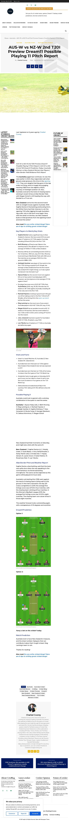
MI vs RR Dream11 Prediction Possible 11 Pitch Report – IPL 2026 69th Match (5, 162)
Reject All (23, 813)
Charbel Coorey (22, 60)
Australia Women (25, 689)
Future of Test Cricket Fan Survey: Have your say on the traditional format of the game (58, 150)
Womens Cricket (33, 697)
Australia (12, 38)
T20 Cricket (41, 695)
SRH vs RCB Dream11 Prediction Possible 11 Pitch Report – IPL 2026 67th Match (5, 181)
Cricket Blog (43, 689)
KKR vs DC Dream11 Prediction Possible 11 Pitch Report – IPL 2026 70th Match (5, 153)
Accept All (35, 813)
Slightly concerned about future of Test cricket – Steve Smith (58, 164)
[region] (23, 808)
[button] (66, 31)
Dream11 (44, 691)
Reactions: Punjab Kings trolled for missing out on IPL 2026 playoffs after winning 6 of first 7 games (5, 143)
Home (6, 38)
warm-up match (44, 298)
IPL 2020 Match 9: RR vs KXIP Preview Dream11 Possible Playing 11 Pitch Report (52, 764)
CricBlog (34, 689)
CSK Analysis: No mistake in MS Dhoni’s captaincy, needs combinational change (17, 764)
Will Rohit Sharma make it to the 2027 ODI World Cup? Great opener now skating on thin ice (5, 171)
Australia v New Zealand (45, 42)
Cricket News (24, 691)
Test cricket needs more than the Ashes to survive (57, 158)
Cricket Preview (35, 691)
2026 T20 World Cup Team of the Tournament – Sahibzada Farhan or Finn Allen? (43, 794)
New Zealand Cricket (38, 693)
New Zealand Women (28, 695)
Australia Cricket (30, 42)
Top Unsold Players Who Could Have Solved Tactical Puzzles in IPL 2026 (43, 788)
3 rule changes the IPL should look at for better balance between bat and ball (43, 783)
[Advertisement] (33, 150)
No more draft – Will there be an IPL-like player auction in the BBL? (5, 189)
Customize (12, 813)
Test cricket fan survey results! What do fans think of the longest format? (58, 141)
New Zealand (26, 693)
